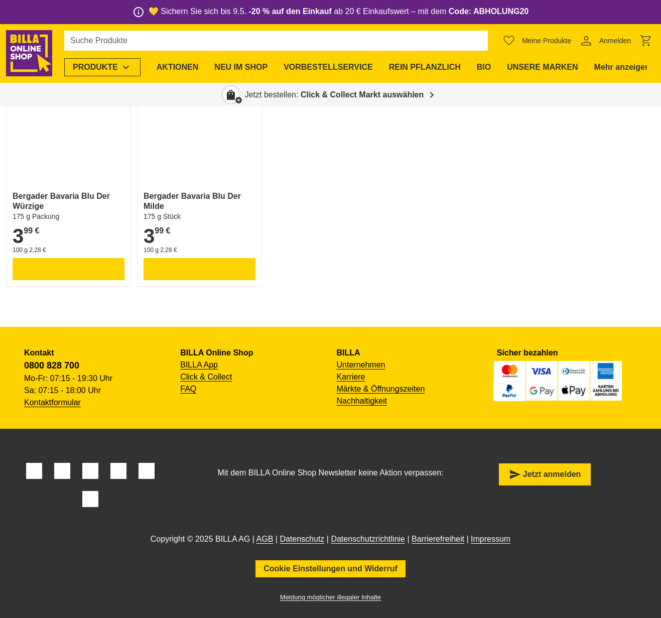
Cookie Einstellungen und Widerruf (330, 568)
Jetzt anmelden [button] (545, 474)
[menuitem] (102, 67)
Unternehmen (361, 364)
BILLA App (199, 364)
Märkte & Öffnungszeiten (381, 389)
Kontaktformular (52, 402)
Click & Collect (206, 377)
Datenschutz (302, 539)
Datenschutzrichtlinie (368, 539)
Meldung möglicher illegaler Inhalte (330, 597)
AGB (265, 539)
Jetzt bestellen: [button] (334, 94)
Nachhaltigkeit (362, 401)
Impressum (490, 539)
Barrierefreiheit (438, 539)
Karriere (351, 377)
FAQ (188, 389)
